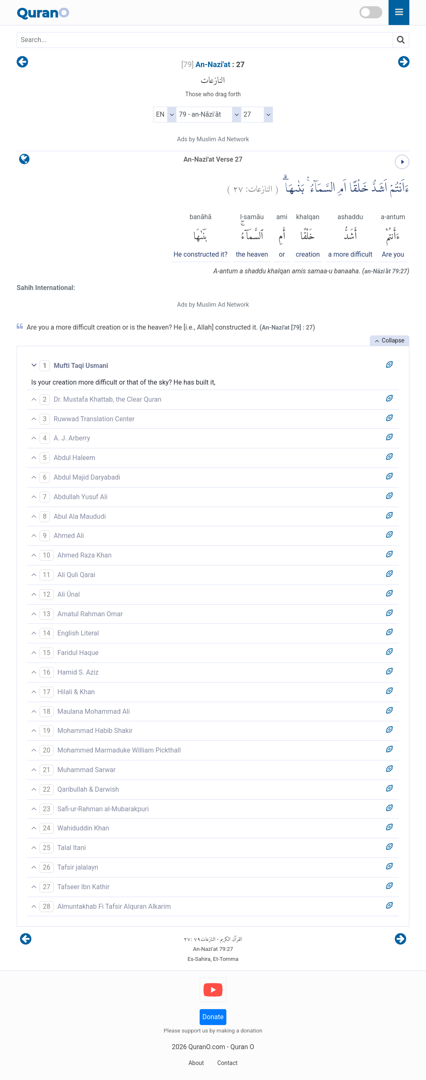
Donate (213, 1017)
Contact (227, 1063)
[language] (24, 161)
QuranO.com (206, 1047)
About (196, 1063)
